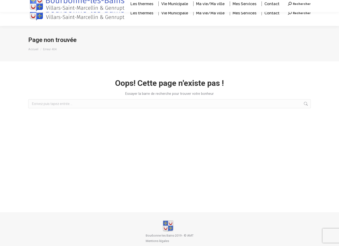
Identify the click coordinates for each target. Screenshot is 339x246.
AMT (190, 235)
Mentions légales (157, 241)
